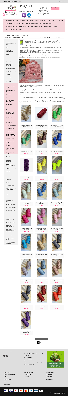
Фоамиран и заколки (41, 20)
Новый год (25, 20)
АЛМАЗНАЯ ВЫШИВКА (11, 29)
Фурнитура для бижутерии (9, 193)
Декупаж (8, 171)
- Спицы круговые (9, 122)
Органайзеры (9, 61)
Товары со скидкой (7, 384)
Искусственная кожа (10, 210)
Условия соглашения (7, 379)
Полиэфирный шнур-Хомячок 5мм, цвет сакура (57, 229)
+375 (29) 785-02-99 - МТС (26, 7)
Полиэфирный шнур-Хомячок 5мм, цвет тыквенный (57, 306)
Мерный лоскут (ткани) (11, 222)
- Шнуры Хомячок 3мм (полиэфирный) (10, 142)
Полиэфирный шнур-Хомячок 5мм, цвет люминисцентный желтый (57, 177)
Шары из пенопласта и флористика (11, 243)
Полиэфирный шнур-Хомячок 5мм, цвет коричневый (41, 151)
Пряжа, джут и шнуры (10, 81)
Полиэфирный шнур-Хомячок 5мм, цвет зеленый (26, 151)
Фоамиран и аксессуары (8, 161)
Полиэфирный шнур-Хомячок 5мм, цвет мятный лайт (26, 203)
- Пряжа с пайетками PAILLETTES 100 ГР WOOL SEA (10, 113)
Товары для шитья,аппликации (10, 226)
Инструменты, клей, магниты (10, 238)
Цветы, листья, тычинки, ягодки (9, 189)
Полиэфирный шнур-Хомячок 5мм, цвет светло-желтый (41, 255)
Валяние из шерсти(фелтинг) (9, 51)
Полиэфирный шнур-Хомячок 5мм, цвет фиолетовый (26, 332)
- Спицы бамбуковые (10, 119)
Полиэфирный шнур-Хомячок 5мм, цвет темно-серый (26, 306)
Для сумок (9, 23)
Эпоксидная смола (19, 23)
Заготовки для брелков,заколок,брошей (11, 165)
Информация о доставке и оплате (10, 1)
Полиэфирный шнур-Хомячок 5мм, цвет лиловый (26, 177)
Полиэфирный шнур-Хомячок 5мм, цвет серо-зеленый (57, 255)
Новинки (18, 20)
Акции (20, 29)
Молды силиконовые (10, 207)
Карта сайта (27, 376)
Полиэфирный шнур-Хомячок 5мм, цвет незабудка (41, 203)
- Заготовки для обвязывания (9, 97)
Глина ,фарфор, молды (10, 77)
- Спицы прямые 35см (10, 128)
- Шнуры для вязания (10, 138)
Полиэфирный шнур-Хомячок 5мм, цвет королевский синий (57, 151)
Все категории (10, 20)
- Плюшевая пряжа (9, 107)
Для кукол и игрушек (32, 23)
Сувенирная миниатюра (11, 68)
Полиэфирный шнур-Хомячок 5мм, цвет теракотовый (41, 306)
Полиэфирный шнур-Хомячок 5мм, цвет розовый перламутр (41, 229)
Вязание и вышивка (11, 26)
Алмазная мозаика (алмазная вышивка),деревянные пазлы (11, 42)
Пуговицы (8, 168)
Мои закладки (48, 377)
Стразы (7, 182)
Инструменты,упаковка (50, 26)
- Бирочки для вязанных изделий (10, 87)
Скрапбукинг (22, 26)
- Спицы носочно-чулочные (11, 125)
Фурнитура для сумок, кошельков (10, 156)
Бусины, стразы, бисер (46, 23)
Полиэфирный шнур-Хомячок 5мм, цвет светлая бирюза (26, 255)
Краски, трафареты (10, 185)
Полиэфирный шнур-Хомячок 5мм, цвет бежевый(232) (26, 126)
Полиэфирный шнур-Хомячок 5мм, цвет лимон (41, 177)
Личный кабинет (49, 374)
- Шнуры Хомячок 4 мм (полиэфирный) (10, 145)
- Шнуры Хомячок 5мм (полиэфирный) (10, 153)
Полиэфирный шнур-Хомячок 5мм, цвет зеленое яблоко (57, 126)
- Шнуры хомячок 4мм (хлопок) (10, 149)
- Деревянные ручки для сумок (10, 91)
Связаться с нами (28, 374)
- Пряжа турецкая (9, 117)
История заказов (49, 376)
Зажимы (7, 54)
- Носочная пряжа (9, 104)
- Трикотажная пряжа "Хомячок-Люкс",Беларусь (11, 135)
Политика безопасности (8, 377)
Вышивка (8, 74)
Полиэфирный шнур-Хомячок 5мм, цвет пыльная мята (57, 203)
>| (44, 342)
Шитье (31, 20)
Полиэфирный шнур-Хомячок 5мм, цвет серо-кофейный (26, 280)
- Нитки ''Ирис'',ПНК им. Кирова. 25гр (10, 101)
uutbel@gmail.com (27, 11)
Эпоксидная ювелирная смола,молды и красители (11, 215)
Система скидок (6, 382)
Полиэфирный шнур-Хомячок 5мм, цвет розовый (26, 229)
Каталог (5, 381)
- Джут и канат (8, 94)
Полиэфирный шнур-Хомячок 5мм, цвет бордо (41, 126)
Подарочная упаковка (10, 235)
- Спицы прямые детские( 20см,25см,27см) (10, 131)
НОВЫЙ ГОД (8, 71)
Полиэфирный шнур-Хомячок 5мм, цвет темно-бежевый (57, 280)
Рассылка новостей (49, 379)
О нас (20, 1)
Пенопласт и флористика (35, 26)
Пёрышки (8, 197)
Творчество (52, 20)
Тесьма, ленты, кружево (9, 175)
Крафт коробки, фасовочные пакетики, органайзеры (11, 230)
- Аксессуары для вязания (11, 84)
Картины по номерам (10, 57)
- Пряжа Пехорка (9, 109)
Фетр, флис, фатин (10, 219)
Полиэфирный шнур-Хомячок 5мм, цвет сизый (41, 280)
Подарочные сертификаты (8, 65)
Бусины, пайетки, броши (9, 201)
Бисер (7, 47)
